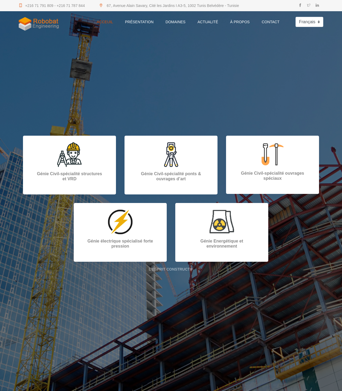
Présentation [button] (139, 22)
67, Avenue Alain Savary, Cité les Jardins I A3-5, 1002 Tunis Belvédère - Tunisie (169, 5)
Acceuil (105, 22)
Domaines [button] (176, 22)
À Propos (240, 22)
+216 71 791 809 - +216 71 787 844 (52, 5)
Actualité (207, 22)
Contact (270, 22)
